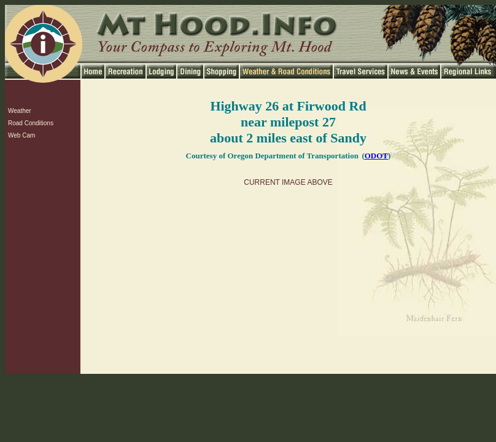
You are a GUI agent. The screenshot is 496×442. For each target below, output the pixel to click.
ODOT (376, 155)
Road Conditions (30, 123)
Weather (19, 110)
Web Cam (21, 135)
